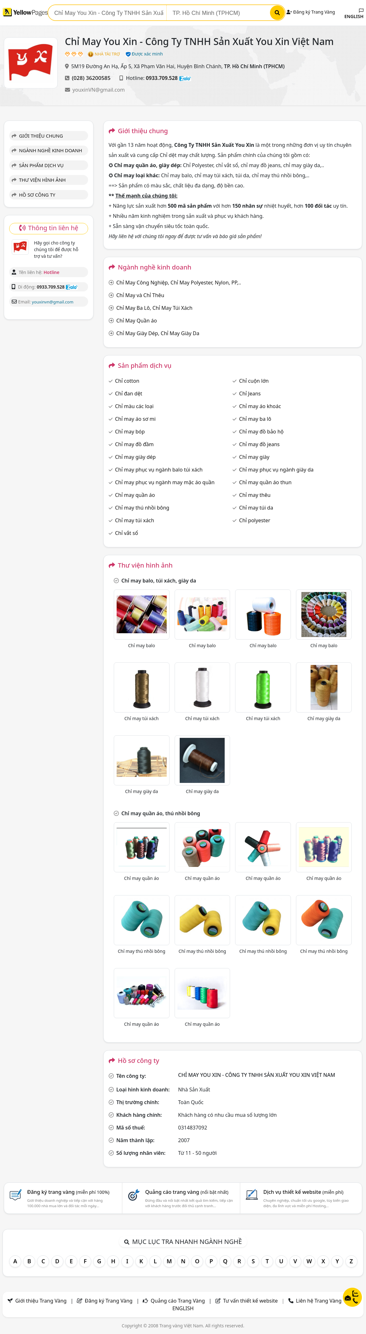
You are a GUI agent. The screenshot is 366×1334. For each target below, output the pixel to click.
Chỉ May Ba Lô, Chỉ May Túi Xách (154, 307)
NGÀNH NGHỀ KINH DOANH (47, 150)
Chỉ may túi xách (134, 520)
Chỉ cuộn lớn (254, 380)
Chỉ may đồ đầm (134, 444)
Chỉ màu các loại (134, 406)
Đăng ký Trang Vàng (310, 12)
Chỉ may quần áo (135, 494)
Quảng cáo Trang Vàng (178, 1300)
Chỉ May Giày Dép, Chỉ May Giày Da (157, 333)
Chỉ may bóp (130, 431)
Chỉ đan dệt (128, 393)
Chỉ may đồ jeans (259, 444)
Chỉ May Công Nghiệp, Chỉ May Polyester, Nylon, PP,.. (178, 282)
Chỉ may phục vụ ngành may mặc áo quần (165, 482)
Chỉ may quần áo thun (265, 482)
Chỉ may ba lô (255, 418)
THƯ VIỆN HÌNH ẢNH (39, 180)
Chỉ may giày (254, 456)
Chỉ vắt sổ (126, 533)
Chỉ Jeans (250, 393)
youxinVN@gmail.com (99, 89)
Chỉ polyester (254, 520)
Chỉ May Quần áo (136, 320)
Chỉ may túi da (256, 507)
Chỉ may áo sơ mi (135, 418)
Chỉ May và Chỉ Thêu (140, 295)
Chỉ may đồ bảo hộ (261, 431)
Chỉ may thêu (255, 494)
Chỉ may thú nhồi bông (142, 507)
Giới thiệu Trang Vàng (41, 1300)
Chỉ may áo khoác (260, 406)
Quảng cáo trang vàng (186, 1191)
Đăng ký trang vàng (68, 1191)
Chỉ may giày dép (135, 456)
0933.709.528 (161, 78)
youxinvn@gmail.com (53, 302)
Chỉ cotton (127, 380)
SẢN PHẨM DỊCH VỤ (38, 165)
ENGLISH (353, 14)
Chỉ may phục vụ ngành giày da (276, 469)
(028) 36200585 (91, 77)
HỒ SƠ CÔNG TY (33, 195)
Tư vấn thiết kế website (251, 1300)
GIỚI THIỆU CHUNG (37, 136)
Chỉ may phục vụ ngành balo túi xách (159, 469)
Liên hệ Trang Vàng (319, 1300)
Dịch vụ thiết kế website (303, 1191)
